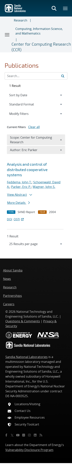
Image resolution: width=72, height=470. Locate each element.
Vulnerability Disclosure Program (29, 450)
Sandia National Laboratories (26, 357)
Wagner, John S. (44, 187)
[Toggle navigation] (7, 34)
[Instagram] (29, 435)
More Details (18, 203)
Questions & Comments (22, 321)
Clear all (34, 127)
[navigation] (36, 244)
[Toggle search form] (54, 8)
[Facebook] (6, 435)
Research (20, 20)
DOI (9, 219)
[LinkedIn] (35, 435)
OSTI (19, 219)
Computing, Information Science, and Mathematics (39, 31)
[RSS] (41, 435)
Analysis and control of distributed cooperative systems (27, 169)
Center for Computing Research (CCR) (41, 46)
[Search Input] (36, 76)
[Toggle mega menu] (65, 8)
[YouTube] (18, 435)
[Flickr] (23, 435)
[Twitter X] (12, 435)
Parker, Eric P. (21, 187)
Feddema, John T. (19, 182)
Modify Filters (24, 113)
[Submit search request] (62, 76)
